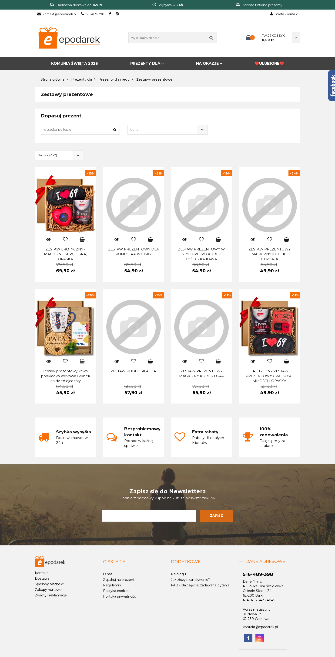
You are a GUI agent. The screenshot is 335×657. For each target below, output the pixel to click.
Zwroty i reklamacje (51, 595)
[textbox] (163, 129)
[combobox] (167, 130)
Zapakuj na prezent (118, 580)
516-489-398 (92, 14)
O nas (107, 574)
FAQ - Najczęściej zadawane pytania (200, 585)
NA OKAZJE (209, 63)
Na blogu (178, 574)
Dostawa (42, 578)
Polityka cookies (116, 591)
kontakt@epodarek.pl (57, 14)
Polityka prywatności (120, 596)
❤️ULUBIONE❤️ (269, 63)
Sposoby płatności (49, 584)
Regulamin (112, 585)
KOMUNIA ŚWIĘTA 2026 (74, 63)
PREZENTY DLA (147, 63)
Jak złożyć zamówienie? (190, 580)
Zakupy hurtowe (48, 590)
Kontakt (41, 573)
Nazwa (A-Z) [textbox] (47, 155)
